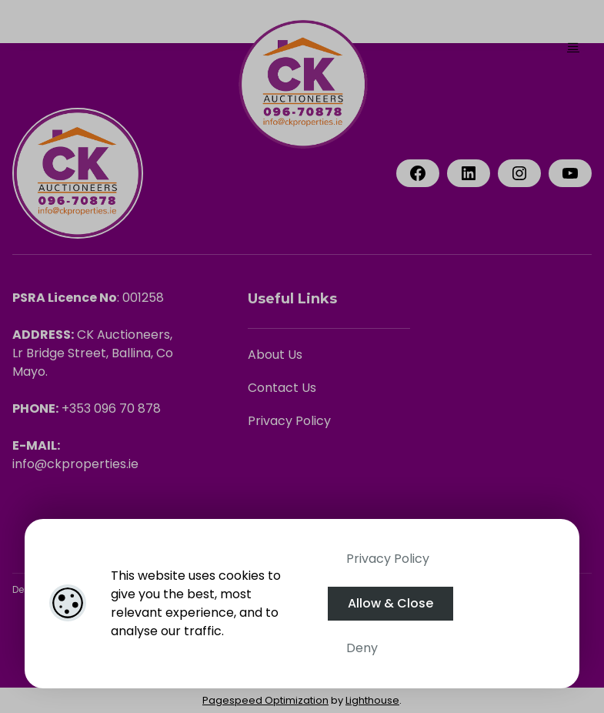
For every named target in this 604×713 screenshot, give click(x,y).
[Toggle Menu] (573, 46)
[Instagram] (519, 173)
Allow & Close (390, 603)
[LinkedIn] (468, 173)
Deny (362, 648)
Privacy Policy (387, 558)
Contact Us (282, 388)
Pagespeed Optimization (265, 700)
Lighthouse (372, 700)
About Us (275, 354)
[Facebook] (417, 173)
